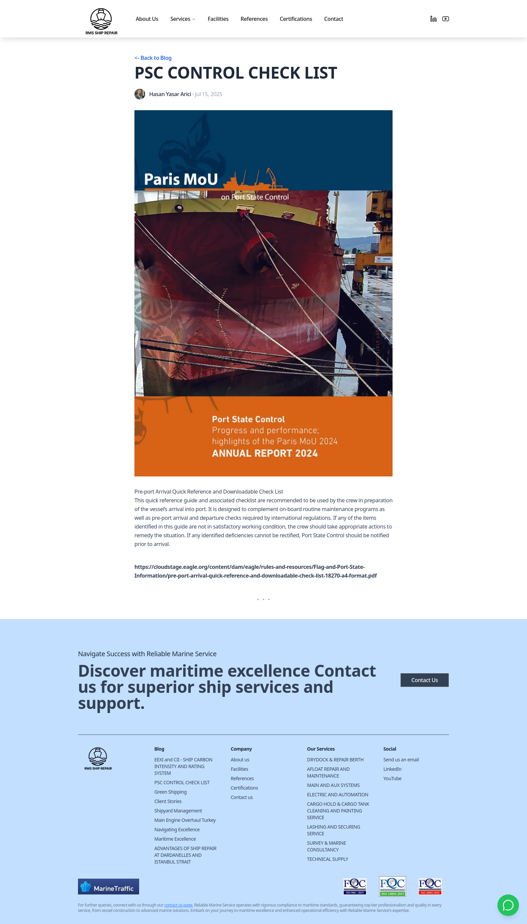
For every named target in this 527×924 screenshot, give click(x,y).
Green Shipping (170, 792)
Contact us (242, 797)
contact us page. (178, 905)
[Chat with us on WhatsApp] (508, 905)
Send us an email (401, 759)
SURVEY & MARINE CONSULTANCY (326, 846)
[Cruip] (111, 761)
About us (240, 759)
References (254, 19)
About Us (147, 19)
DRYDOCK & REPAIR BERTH (335, 759)
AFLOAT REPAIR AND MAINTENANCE (328, 772)
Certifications (296, 19)
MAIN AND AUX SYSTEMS (333, 785)
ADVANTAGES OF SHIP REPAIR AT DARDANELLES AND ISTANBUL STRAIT (185, 855)
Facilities (218, 19)
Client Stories (167, 801)
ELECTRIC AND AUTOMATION (337, 794)
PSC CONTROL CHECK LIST (181, 782)
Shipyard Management (178, 810)
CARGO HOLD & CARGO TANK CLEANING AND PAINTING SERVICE (338, 811)
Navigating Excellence (177, 829)
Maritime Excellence (175, 839)
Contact (333, 19)
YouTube (392, 778)
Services (183, 19)
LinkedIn (392, 769)
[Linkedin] (433, 18)
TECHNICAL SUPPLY (327, 859)
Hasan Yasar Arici (170, 94)
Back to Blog (152, 58)
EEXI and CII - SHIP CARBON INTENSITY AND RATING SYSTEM (183, 766)
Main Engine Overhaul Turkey (184, 820)
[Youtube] (445, 18)
